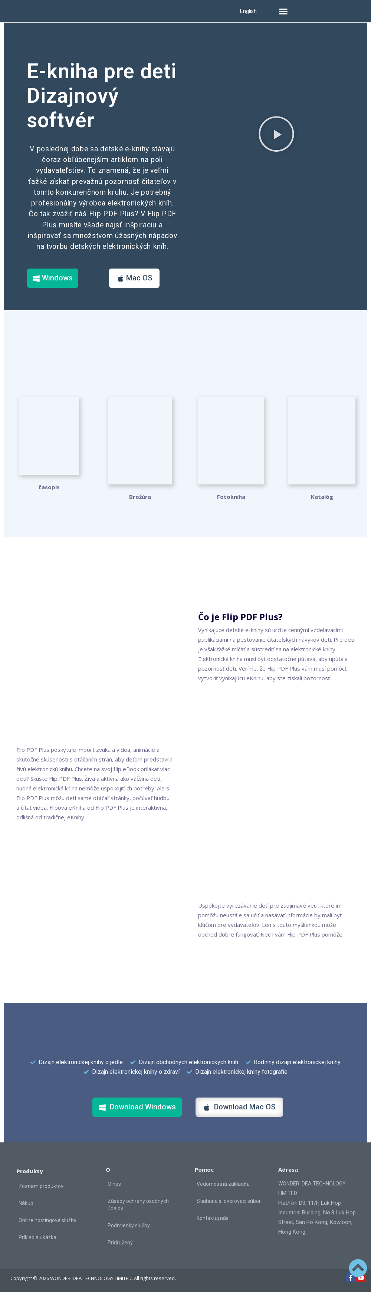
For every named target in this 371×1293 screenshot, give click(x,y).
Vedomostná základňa (223, 1185)
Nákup (26, 1204)
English (248, 11)
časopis (49, 497)
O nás (114, 1185)
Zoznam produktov (41, 1187)
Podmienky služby (129, 1226)
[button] (283, 11)
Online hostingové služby (47, 1221)
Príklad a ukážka (37, 1238)
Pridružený (120, 1243)
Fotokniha (231, 497)
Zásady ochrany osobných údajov (138, 1205)
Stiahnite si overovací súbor (229, 1202)
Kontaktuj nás (213, 1219)
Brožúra (140, 497)
